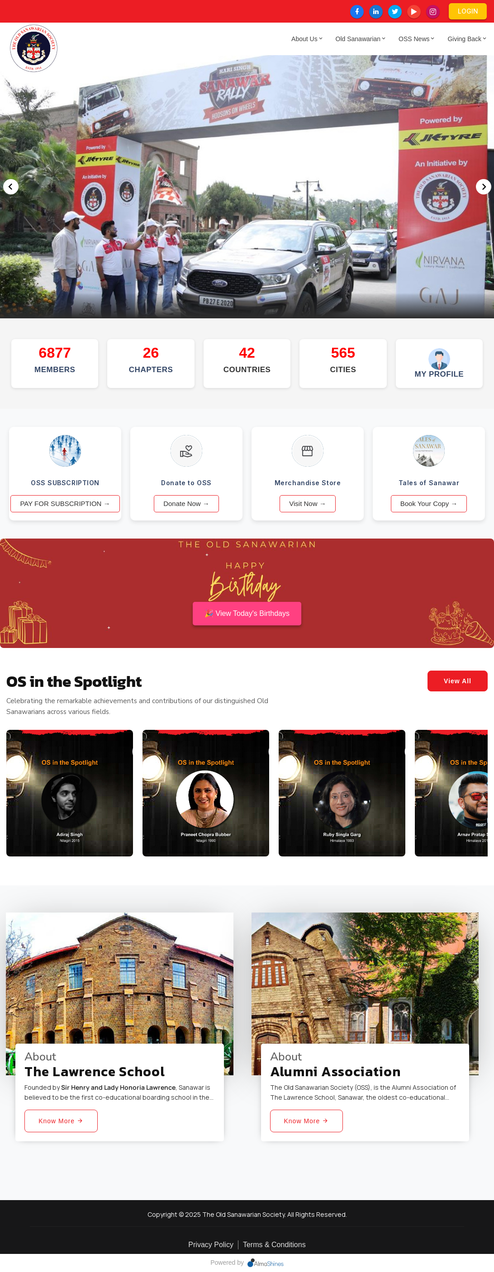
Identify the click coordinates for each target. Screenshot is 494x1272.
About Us (306, 39)
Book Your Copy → (429, 503)
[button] (483, 187)
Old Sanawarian (360, 39)
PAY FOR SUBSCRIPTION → (65, 503)
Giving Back (466, 39)
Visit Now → (307, 503)
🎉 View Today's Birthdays (247, 613)
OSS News (416, 39)
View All (457, 681)
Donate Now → (186, 503)
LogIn (468, 11)
